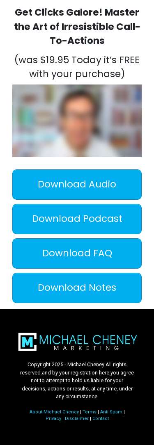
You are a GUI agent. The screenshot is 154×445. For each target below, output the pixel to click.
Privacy (53, 418)
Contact (100, 418)
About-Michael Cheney (54, 412)
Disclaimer (77, 418)
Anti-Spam (111, 412)
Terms (90, 412)
